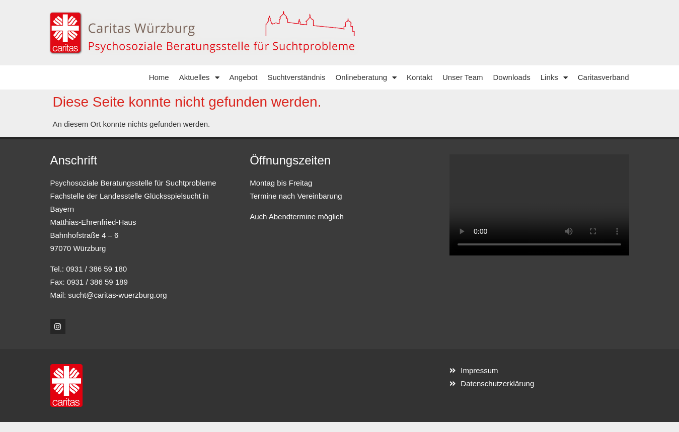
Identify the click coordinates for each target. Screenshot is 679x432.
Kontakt (419, 77)
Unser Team (462, 77)
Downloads (512, 77)
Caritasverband (603, 77)
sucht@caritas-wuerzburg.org (117, 295)
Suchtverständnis (296, 77)
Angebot (244, 77)
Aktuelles (199, 78)
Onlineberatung (366, 78)
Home (159, 77)
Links (554, 78)
